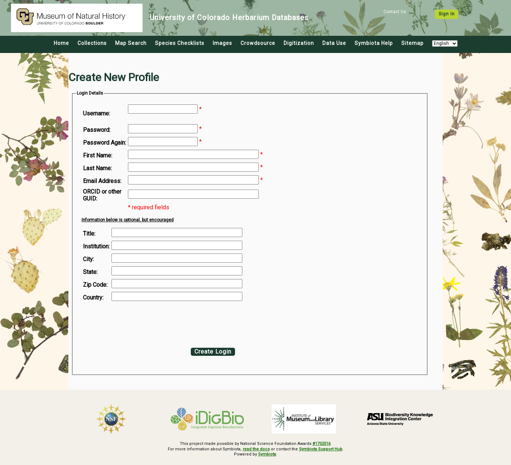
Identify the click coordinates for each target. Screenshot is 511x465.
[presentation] (142, 322)
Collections (92, 43)
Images (222, 43)
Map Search (131, 43)
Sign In (447, 13)
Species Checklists (179, 43)
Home (61, 43)
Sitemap (412, 43)
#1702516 (321, 443)
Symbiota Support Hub (320, 449)
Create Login (212, 351)
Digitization (299, 43)
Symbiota (267, 454)
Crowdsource (258, 43)
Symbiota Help (374, 43)
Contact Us (394, 11)
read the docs (256, 449)
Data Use (334, 43)
